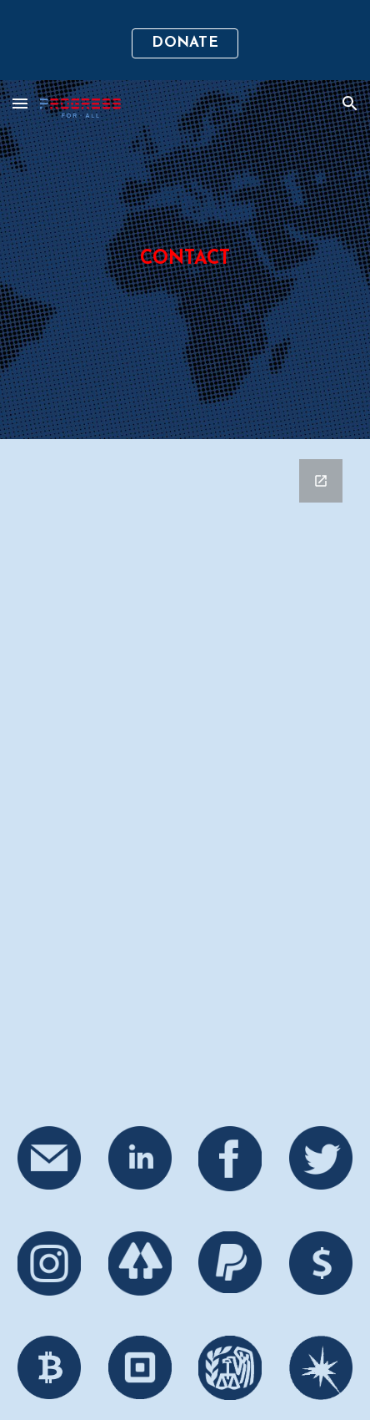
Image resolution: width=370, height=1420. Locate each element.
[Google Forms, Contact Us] (185, 772)
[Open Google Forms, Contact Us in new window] (320, 481)
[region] (185, 40)
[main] (185, 259)
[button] (20, 103)
